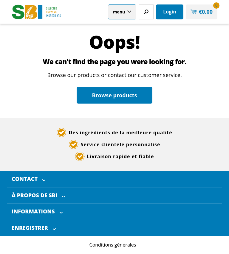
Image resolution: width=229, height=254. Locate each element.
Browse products (114, 95)
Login (169, 11)
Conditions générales (112, 244)
